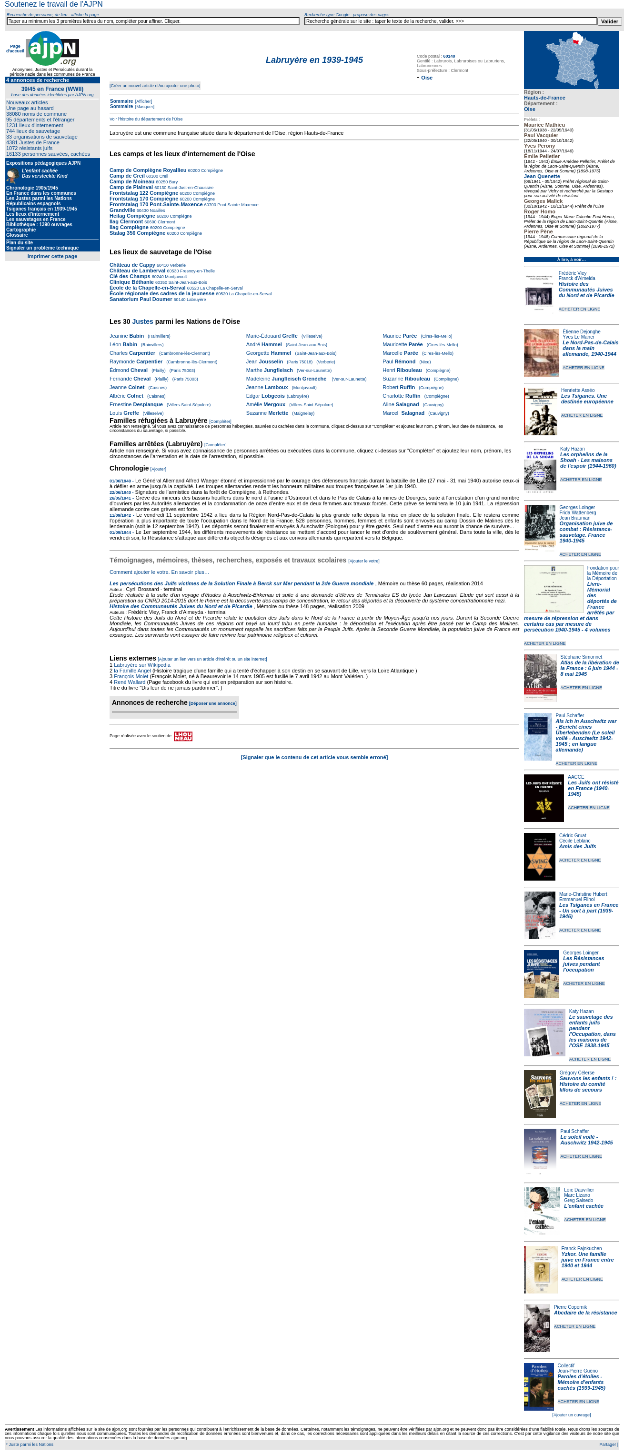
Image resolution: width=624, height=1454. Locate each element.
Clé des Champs (130, 276)
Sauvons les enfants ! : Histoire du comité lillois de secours (588, 1084)
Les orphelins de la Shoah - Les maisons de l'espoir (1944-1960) (588, 460)
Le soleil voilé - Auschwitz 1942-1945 (586, 1139)
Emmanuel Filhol (576, 899)
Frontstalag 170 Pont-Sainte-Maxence (156, 204)
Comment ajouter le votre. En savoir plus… (160, 572)
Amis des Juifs (577, 846)
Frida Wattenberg (578, 512)
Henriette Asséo (578, 390)
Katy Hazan (572, 448)
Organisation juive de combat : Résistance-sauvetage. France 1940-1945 (586, 532)
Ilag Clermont (126, 221)
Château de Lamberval (137, 270)
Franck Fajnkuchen (582, 1248)
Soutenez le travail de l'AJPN (54, 4)
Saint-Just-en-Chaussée (189, 187)
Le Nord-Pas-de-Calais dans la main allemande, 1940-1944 (590, 348)
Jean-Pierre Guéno (578, 1371)
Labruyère (196, 299)
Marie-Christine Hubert (583, 894)
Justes (142, 321)
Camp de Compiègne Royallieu (148, 170)
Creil (163, 176)
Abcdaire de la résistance (585, 1312)
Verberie (177, 265)
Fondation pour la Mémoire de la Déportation (603, 573)
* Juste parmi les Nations (29, 1444)
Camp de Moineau (132, 181)
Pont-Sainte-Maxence (237, 204)
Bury (173, 182)
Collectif (566, 1365)
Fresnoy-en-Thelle (197, 271)
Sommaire (121, 101)
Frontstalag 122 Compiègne (144, 193)
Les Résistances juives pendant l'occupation (583, 964)
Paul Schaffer (570, 715)
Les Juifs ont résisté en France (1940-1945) (593, 788)
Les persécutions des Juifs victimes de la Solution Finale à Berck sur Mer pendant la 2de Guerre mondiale (242, 583)
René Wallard (129, 682)
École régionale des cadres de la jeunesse (162, 293)
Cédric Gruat (572, 835)
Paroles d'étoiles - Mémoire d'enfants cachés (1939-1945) (581, 1382)
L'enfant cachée (584, 1206)
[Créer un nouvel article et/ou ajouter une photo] (155, 85)
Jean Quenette (542, 176)
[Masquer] (144, 106)
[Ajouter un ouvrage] (571, 1415)
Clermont (165, 222)
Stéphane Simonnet (582, 657)
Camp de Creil (127, 176)
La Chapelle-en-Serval (221, 288)
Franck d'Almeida (577, 278)
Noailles (157, 210)
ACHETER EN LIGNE (580, 309)
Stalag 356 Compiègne (137, 233)
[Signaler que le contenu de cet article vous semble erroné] (314, 757)
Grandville (123, 210)
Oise (529, 109)
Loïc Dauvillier (579, 1190)
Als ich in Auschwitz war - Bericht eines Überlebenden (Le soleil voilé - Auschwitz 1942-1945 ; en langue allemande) (586, 735)
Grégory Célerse (577, 1072)
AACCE (576, 777)
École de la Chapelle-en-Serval (148, 288)
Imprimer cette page (53, 256)
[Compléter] (220, 421)
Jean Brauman (575, 518)
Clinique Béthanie (132, 282)
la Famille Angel (132, 670)
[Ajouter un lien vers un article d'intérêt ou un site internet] (212, 659)
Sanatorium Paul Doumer (141, 299)
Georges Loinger (577, 507)
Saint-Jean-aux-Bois (187, 282)
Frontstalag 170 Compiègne (144, 198)
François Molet (131, 676)
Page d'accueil (15, 48)
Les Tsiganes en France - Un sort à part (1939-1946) (588, 910)
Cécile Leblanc (575, 840)
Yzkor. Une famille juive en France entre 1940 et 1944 (588, 1259)
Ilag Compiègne (129, 227)
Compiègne (211, 170)
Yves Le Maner (578, 337)
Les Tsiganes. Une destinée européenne (587, 398)
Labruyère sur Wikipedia (143, 665)
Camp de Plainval (132, 187)
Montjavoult (175, 276)
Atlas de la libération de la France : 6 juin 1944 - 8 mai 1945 (590, 668)
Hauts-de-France (544, 97)
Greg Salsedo (578, 1200)
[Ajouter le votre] (364, 561)
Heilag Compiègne (132, 216)
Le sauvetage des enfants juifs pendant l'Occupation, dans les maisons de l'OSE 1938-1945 (592, 1031)
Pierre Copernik (570, 1307)
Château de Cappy (132, 265)
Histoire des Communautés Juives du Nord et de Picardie (586, 289)
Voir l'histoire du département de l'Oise (146, 119)
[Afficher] (143, 101)
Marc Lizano (577, 1195)
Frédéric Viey (573, 273)
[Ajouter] (159, 469)
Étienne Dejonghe (582, 331)
